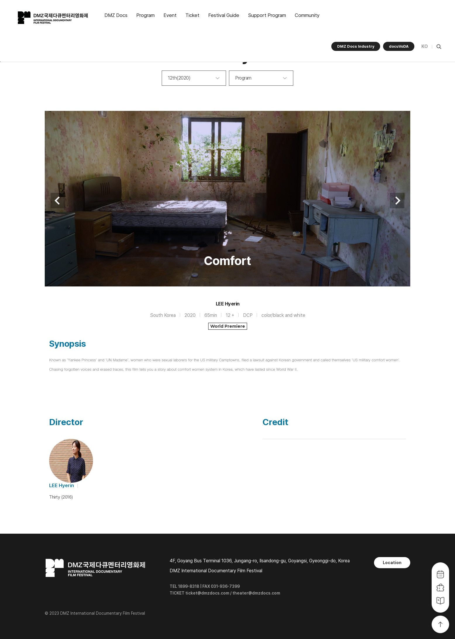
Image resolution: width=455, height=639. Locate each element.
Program (145, 15)
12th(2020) (179, 78)
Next (397, 200)
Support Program (267, 15)
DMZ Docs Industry (355, 46)
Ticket (192, 15)
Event (170, 15)
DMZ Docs (115, 15)
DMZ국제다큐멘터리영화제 (53, 17)
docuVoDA (399, 46)
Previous (58, 200)
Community (307, 15)
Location (392, 562)
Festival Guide (223, 15)
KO (424, 46)
